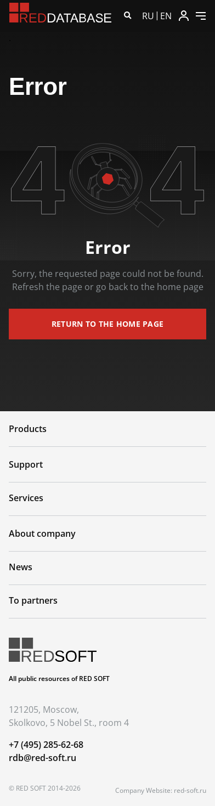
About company (42, 533)
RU (148, 16)
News (20, 567)
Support (26, 464)
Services (26, 498)
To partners (33, 600)
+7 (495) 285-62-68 (46, 745)
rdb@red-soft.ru (42, 758)
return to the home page (107, 324)
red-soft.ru (190, 790)
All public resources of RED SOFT (59, 678)
